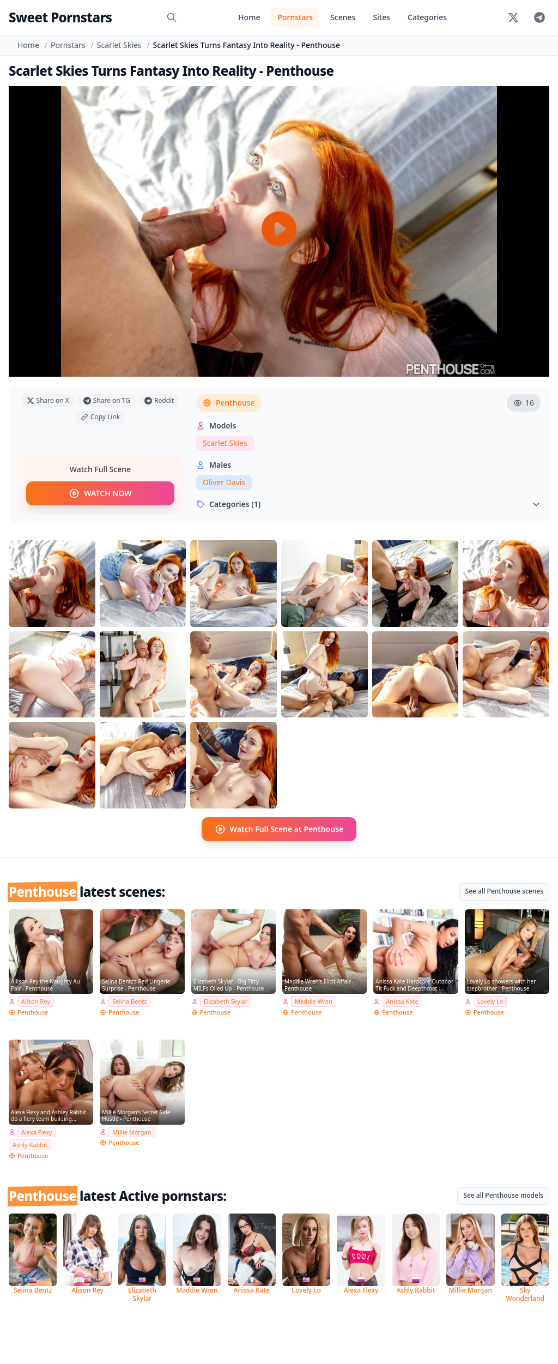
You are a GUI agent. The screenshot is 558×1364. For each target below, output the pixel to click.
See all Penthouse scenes (504, 891)
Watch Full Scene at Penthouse (279, 829)
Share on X (48, 400)
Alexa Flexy (36, 1131)
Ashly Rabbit (30, 1144)
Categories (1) (368, 504)
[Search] (171, 17)
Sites (381, 17)
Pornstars (295, 17)
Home (249, 17)
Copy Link (100, 416)
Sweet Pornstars (60, 17)
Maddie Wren (313, 1001)
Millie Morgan (131, 1131)
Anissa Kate (402, 1001)
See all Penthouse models (503, 1195)
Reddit (159, 400)
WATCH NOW (100, 493)
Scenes (342, 17)
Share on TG (106, 400)
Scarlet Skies (119, 45)
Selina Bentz (129, 1001)
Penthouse (229, 402)
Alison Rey (35, 1001)
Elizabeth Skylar (226, 1001)
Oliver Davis (224, 482)
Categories (427, 17)
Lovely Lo (490, 1001)
